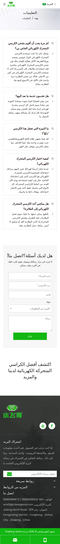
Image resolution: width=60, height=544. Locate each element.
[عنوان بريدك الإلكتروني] (37, 474)
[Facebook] (51, 426)
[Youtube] (43, 426)
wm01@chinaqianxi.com (18, 504)
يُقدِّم (30, 336)
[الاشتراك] (9, 474)
